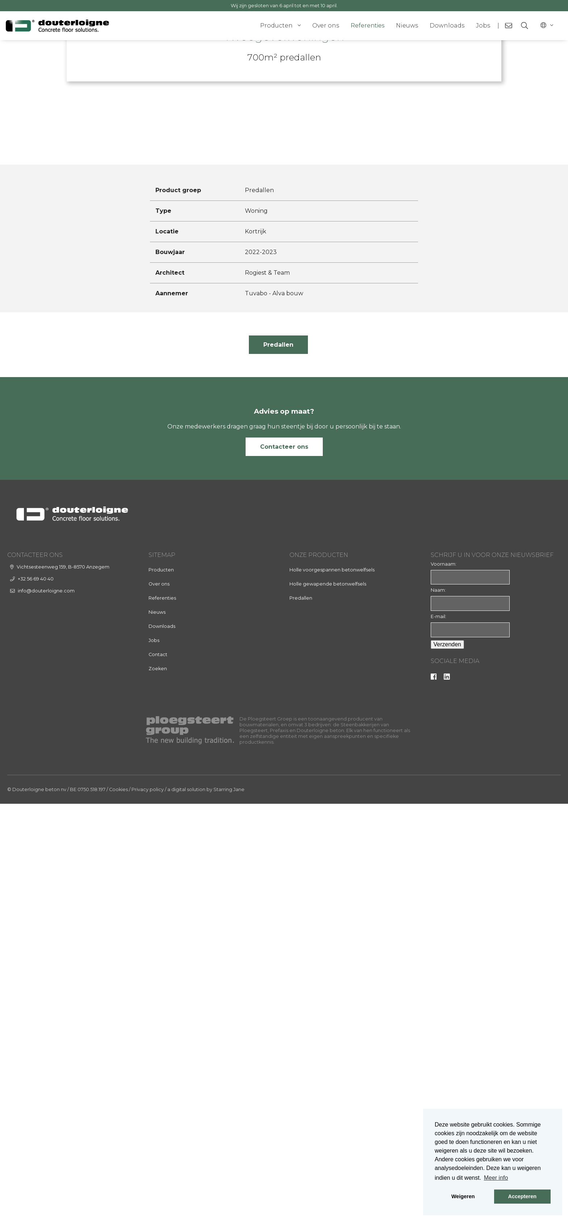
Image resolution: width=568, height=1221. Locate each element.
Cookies (118, 1206)
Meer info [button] (496, 1178)
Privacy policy (147, 1206)
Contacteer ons (284, 863)
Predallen (278, 761)
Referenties (367, 25)
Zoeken (158, 1085)
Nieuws (407, 25)
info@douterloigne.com (46, 1007)
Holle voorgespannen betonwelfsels (332, 986)
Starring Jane (229, 1206)
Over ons (325, 25)
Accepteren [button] (522, 1196)
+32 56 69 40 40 (36, 995)
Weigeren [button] (463, 1196)
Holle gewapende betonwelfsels (327, 1001)
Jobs (483, 25)
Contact (158, 1071)
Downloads (447, 25)
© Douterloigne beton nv (36, 1206)
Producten (276, 25)
